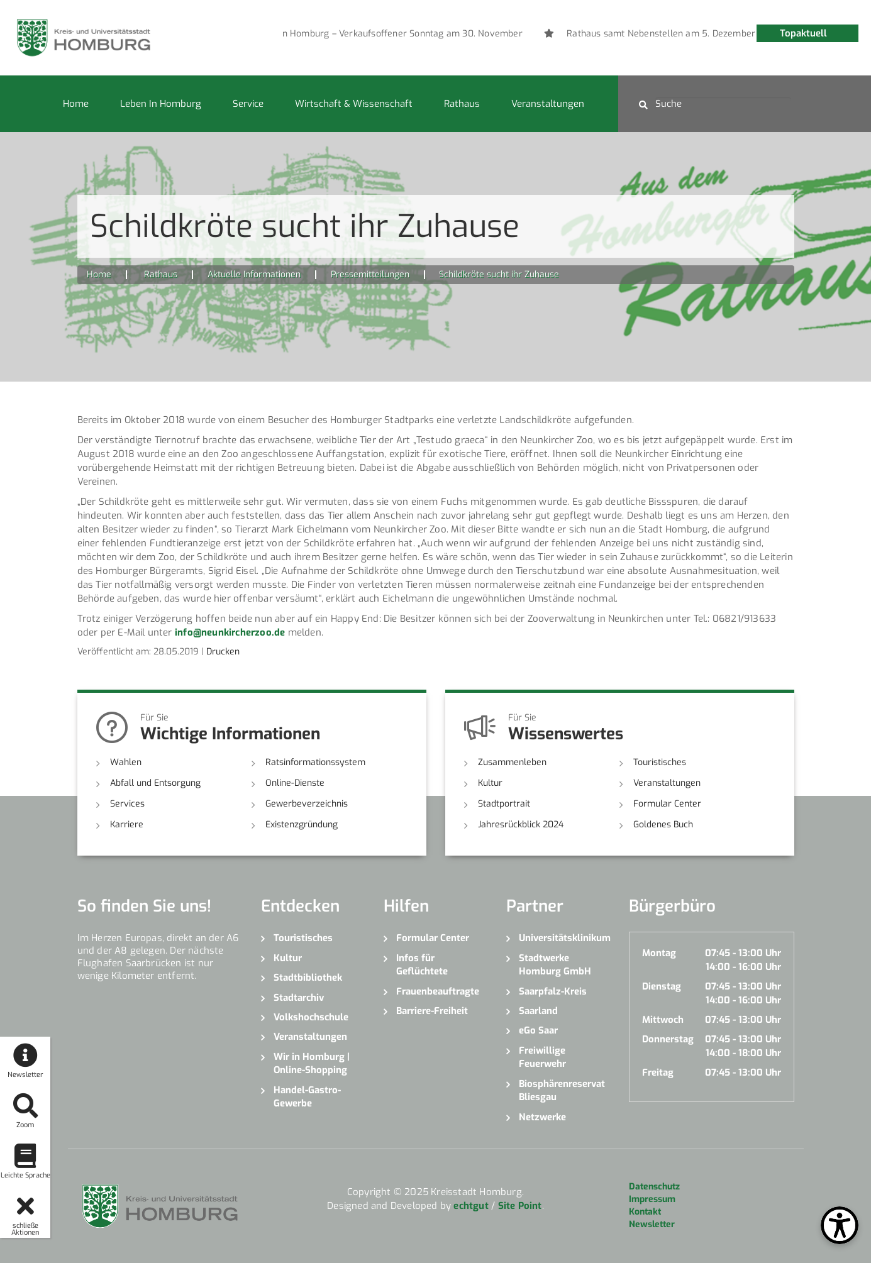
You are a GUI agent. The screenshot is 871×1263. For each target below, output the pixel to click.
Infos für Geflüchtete (422, 965)
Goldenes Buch (663, 824)
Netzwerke (542, 1117)
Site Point (520, 1206)
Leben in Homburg (160, 103)
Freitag (658, 1072)
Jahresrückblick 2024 (520, 824)
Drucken (223, 652)
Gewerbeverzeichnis (306, 804)
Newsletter (652, 1224)
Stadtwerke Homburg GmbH (555, 965)
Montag (659, 953)
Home (76, 103)
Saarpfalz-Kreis (553, 991)
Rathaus (462, 103)
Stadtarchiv (299, 997)
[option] (460, 34)
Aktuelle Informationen (254, 274)
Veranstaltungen (547, 103)
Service (248, 103)
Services (127, 804)
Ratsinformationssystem (315, 762)
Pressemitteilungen (370, 274)
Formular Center (667, 804)
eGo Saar (538, 1030)
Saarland (538, 1011)
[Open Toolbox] (839, 1225)
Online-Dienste (295, 783)
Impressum (652, 1199)
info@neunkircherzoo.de (230, 632)
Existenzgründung (301, 824)
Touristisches (659, 762)
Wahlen (125, 762)
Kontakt (645, 1212)
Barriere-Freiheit (432, 1011)
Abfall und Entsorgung (155, 783)
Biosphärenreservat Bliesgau (562, 1090)
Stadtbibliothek (308, 977)
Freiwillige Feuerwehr (542, 1057)
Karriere (126, 824)
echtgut (470, 1206)
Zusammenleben (512, 762)
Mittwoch (663, 1019)
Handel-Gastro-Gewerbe (307, 1097)
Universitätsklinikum (564, 938)
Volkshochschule (311, 1017)
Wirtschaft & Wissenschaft (354, 103)
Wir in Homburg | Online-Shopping (312, 1063)
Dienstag (661, 986)
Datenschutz (654, 1187)
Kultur (490, 783)
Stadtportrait (504, 804)
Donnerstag (668, 1039)
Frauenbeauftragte (437, 991)
